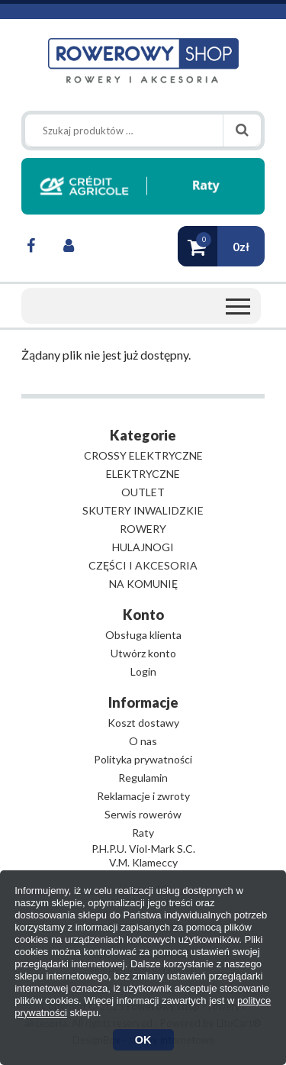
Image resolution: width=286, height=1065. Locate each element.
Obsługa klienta (143, 634)
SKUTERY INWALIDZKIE (143, 510)
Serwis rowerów (143, 814)
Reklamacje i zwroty (143, 795)
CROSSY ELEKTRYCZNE (143, 455)
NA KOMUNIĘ (143, 583)
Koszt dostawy (143, 722)
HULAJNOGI (143, 547)
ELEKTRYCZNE (143, 473)
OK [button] (143, 1040)
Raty (143, 832)
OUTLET (143, 492)
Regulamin (143, 777)
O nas (143, 740)
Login (143, 671)
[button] (221, 246)
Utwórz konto (143, 653)
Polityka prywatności (143, 759)
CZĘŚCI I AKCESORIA (143, 565)
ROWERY (143, 528)
